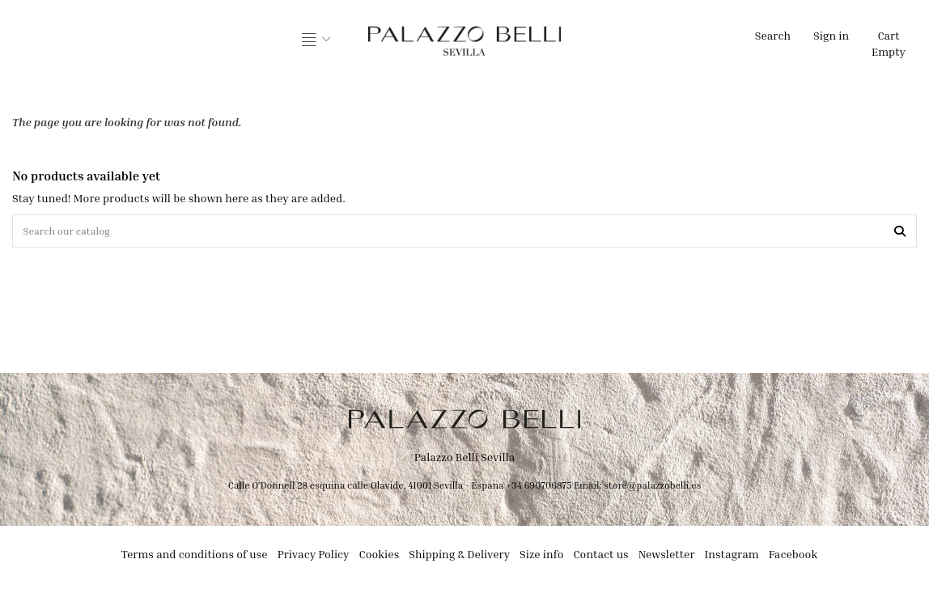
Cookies (379, 557)
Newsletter (666, 557)
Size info (541, 557)
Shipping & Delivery (459, 557)
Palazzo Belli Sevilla (464, 461)
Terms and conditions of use (194, 557)
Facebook (793, 557)
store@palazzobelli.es (652, 488)
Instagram (732, 557)
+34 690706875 (538, 488)
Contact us (600, 557)
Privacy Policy (314, 557)
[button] (316, 40)
